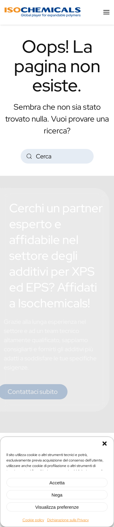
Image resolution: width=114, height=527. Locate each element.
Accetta (56, 482)
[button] (105, 443)
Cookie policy (33, 520)
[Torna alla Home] (43, 12)
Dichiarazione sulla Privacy (68, 520)
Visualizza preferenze (57, 507)
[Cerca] (57, 156)
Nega (57, 494)
